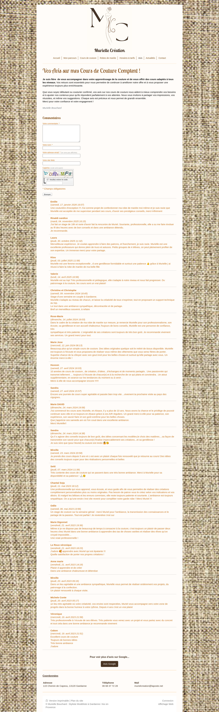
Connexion (167, 700)
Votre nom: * (48, 145)
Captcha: (53, 168)
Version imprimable (58, 700)
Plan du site (77, 700)
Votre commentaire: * (51, 124)
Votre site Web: (49, 160)
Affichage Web (165, 704)
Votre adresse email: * (60, 152)
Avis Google (109, 664)
